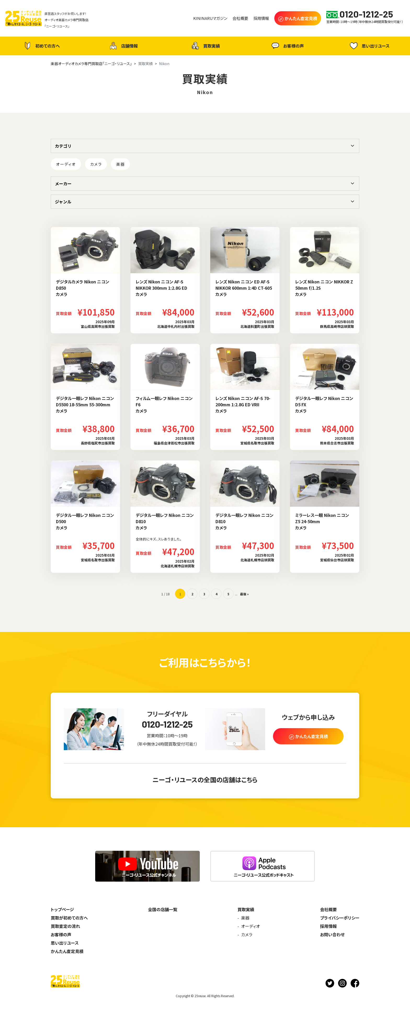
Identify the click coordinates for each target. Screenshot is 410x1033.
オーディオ (66, 164)
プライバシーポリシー (339, 918)
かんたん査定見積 (67, 951)
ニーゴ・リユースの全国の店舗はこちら (205, 779)
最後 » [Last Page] (244, 594)
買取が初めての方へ (69, 918)
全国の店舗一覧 (162, 909)
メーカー (63, 183)
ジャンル (63, 201)
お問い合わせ (332, 934)
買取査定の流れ (65, 926)
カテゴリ (63, 146)
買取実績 (205, 46)
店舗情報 (123, 46)
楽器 (120, 164)
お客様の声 (287, 46)
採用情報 (328, 926)
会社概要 (328, 909)
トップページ (62, 909)
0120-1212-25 (167, 724)
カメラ (96, 164)
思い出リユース (369, 45)
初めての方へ (41, 46)
